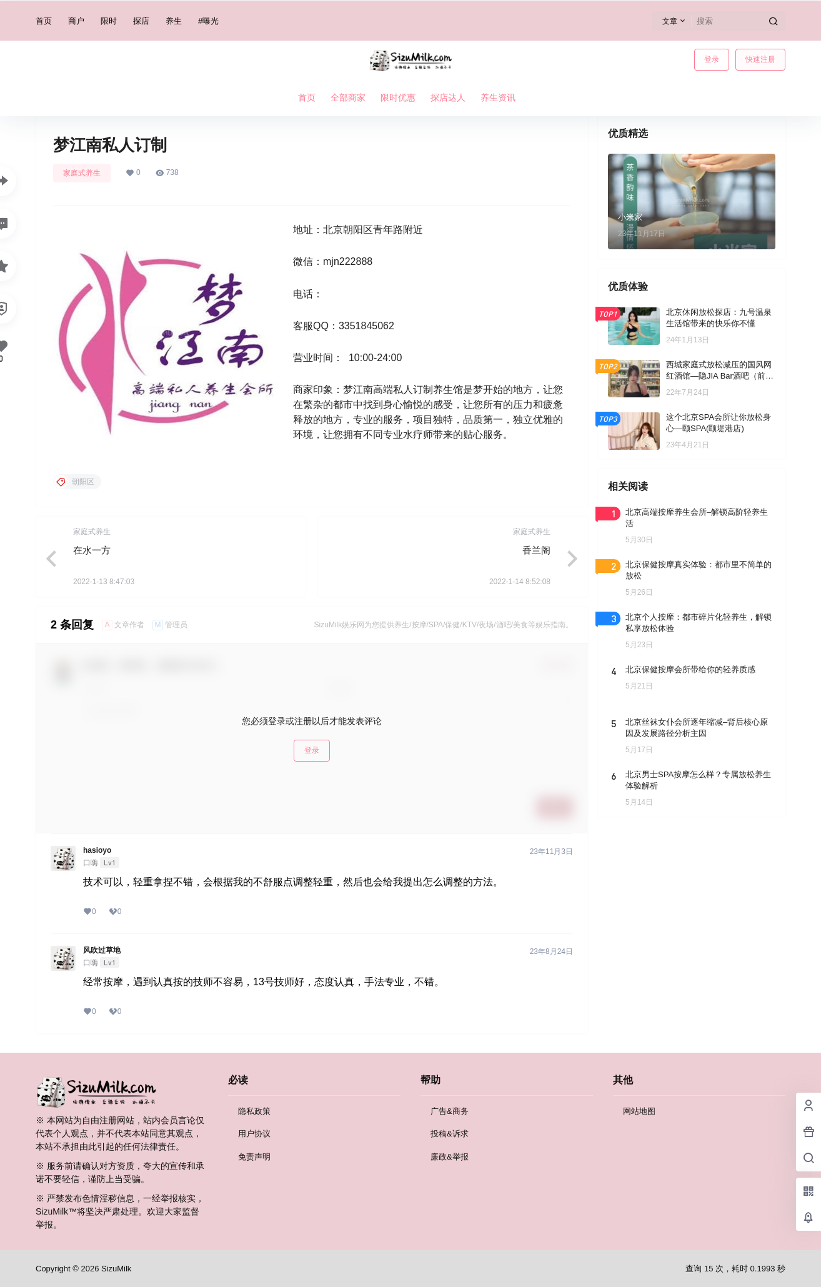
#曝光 (208, 21)
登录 (711, 59)
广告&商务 (449, 1111)
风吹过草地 (102, 950)
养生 (174, 21)
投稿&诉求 (449, 1133)
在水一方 (92, 550)
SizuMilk (115, 1268)
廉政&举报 (449, 1156)
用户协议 (254, 1133)
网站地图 (639, 1111)
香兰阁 (536, 550)
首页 (44, 21)
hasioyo (97, 850)
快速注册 (760, 59)
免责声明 (254, 1156)
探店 (141, 21)
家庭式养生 (82, 173)
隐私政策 (254, 1111)
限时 (109, 21)
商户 (76, 21)
